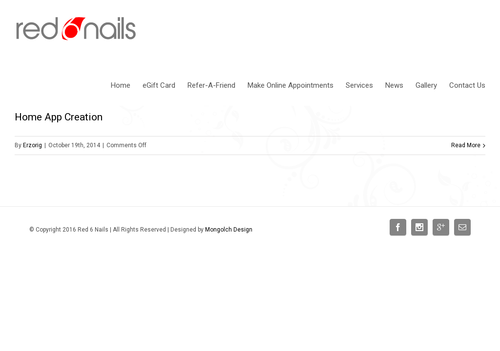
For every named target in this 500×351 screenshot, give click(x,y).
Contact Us (467, 85)
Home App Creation (59, 117)
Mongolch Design (228, 229)
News (394, 85)
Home (120, 85)
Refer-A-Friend (211, 85)
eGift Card (159, 85)
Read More (465, 145)
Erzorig (32, 145)
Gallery (426, 85)
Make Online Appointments (290, 85)
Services (359, 85)
